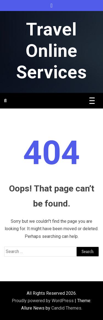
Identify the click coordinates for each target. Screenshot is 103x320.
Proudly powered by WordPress (43, 300)
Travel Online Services (51, 51)
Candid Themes (66, 308)
